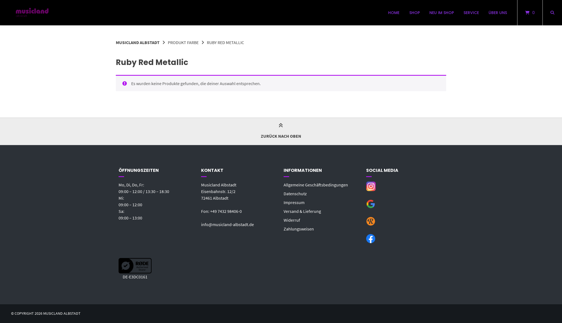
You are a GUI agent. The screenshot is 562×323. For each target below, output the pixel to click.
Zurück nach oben (281, 131)
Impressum (294, 202)
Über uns (498, 12)
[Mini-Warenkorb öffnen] (529, 12)
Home (393, 12)
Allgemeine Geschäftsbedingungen (316, 185)
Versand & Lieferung (302, 211)
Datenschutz (295, 193)
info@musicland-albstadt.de (227, 224)
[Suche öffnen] (552, 12)
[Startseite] (32, 12)
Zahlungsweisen (299, 229)
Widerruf (292, 220)
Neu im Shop (441, 12)
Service (471, 12)
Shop (414, 12)
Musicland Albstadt (138, 42)
